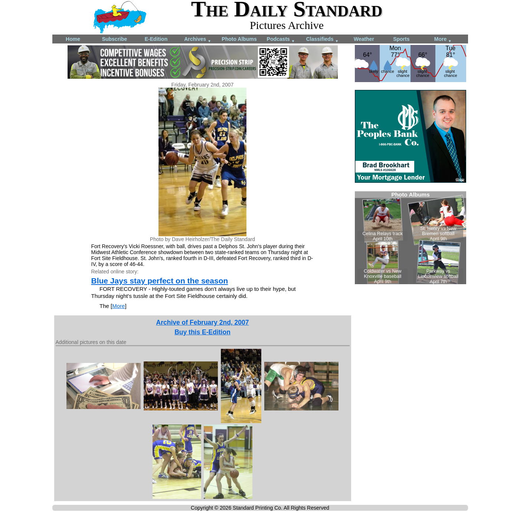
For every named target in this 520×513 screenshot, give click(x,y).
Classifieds (322, 39)
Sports (401, 39)
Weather (364, 39)
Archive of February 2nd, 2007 (202, 322)
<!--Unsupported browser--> (410, 237)
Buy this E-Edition (202, 332)
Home (73, 39)
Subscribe (114, 39)
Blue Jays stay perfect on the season (159, 280)
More (443, 39)
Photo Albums (239, 39)
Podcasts (281, 39)
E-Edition (156, 39)
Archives (197, 39)
